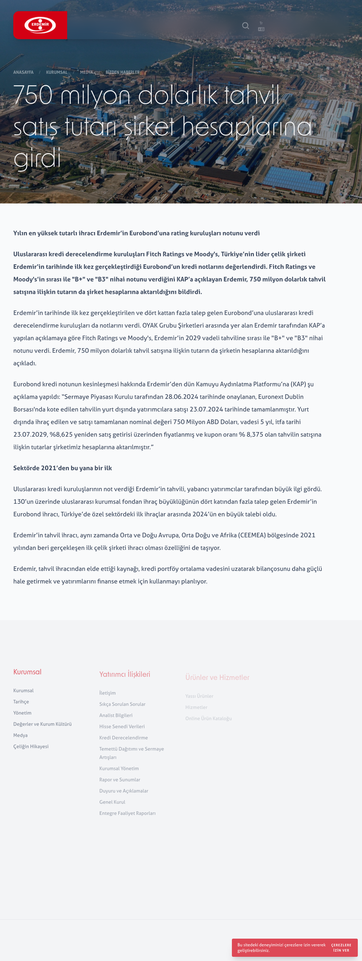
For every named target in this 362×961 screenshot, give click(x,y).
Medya (87, 73)
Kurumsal (57, 73)
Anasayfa (24, 73)
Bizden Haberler (123, 73)
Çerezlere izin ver (341, 948)
